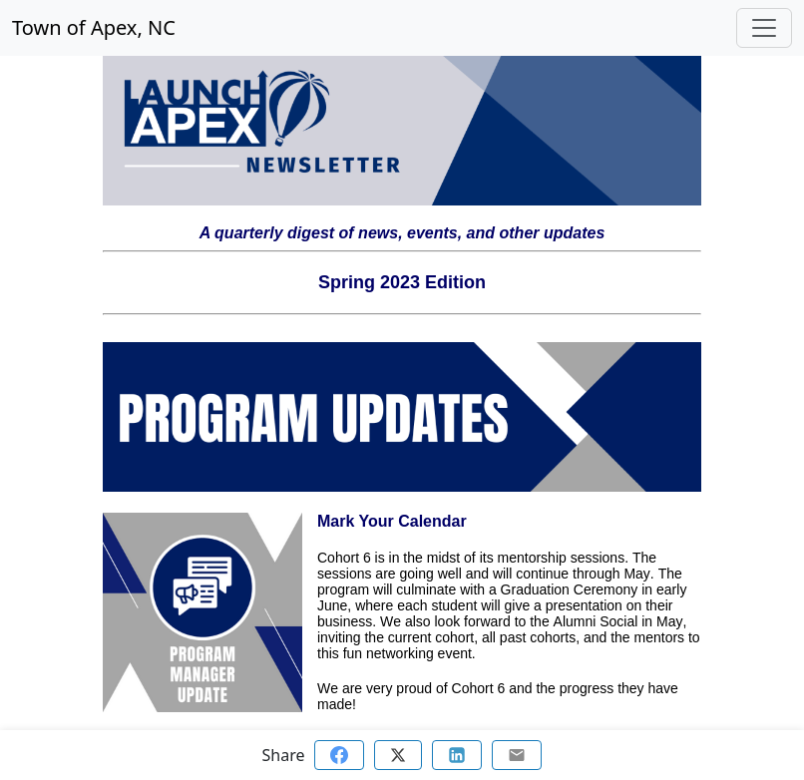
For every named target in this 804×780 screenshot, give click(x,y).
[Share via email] (517, 755)
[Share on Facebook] (339, 755)
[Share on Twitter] (398, 755)
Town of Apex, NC (94, 27)
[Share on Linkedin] (457, 755)
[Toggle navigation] (764, 28)
